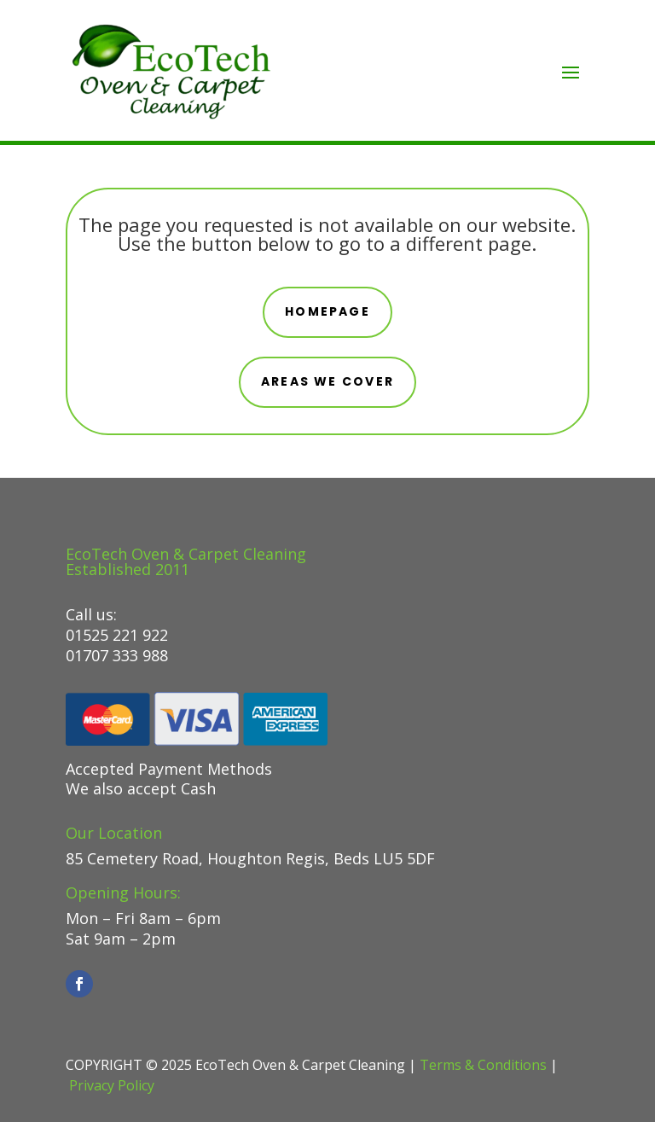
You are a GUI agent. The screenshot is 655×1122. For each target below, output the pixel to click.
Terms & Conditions (483, 1064)
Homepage (327, 311)
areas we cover (327, 381)
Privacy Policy (111, 1085)
